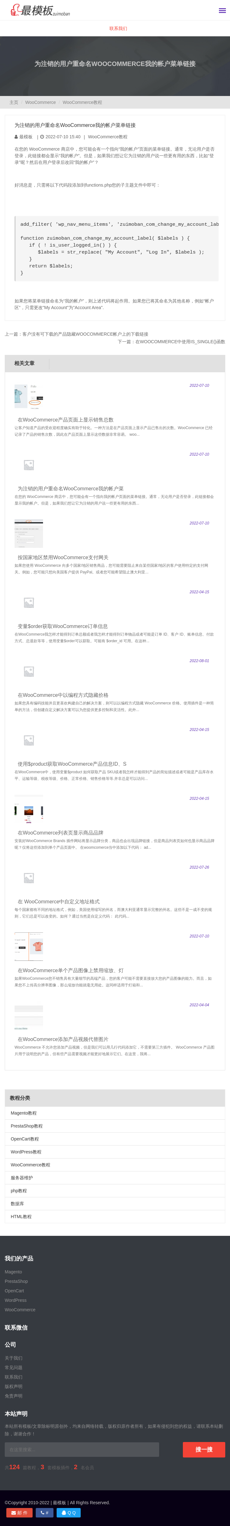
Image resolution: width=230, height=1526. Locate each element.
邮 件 (19, 1512)
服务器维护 (22, 1177)
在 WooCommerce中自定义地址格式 (59, 901)
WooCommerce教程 (82, 102)
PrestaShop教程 (27, 1125)
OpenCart (14, 1290)
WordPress (16, 1300)
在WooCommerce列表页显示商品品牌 (60, 832)
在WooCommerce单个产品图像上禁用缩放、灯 (71, 970)
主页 (13, 102)
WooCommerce (40, 102)
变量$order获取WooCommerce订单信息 (63, 626)
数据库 (17, 1203)
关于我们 (13, 1358)
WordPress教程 (26, 1151)
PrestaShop (16, 1281)
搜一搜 (204, 1449)
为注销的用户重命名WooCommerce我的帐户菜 (71, 488)
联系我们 (118, 28)
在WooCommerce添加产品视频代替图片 (63, 1039)
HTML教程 (21, 1216)
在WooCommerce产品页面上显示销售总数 (66, 419)
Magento (13, 1271)
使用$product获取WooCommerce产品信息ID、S (72, 764)
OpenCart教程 (25, 1138)
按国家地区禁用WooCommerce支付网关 (63, 557)
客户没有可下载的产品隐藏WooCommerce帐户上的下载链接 (85, 334)
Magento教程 (24, 1113)
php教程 (19, 1190)
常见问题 (13, 1367)
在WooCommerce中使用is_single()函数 (180, 341)
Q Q (69, 1512)
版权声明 (13, 1386)
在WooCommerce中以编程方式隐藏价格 (63, 695)
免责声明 (13, 1395)
